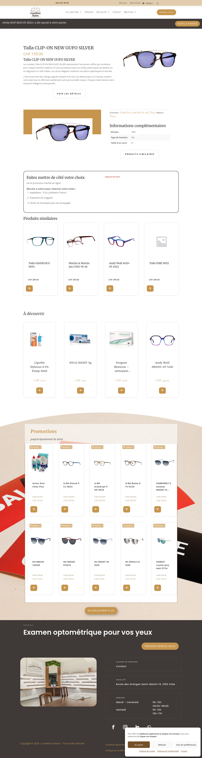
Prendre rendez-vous (160, 646)
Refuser (162, 744)
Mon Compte (135, 3)
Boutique (123, 3)
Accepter (138, 744)
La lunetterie (72, 12)
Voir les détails (69, 93)
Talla (153, 112)
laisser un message (127, 662)
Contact (184, 751)
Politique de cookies (147, 751)
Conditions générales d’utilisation (120, 744)
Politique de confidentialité (168, 751)
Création (89, 12)
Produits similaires (140, 154)
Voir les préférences (186, 744)
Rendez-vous (166, 12)
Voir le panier (187, 23)
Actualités (101, 12)
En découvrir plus (101, 610)
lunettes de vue (140, 112)
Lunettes (125, 112)
